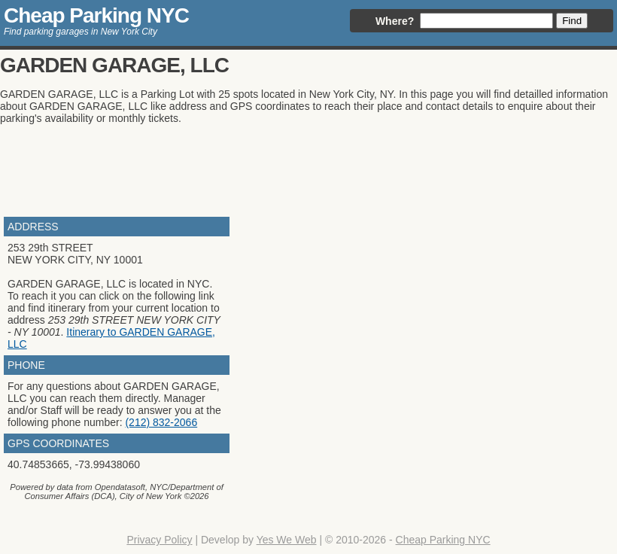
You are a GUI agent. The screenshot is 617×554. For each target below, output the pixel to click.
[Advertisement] (274, 168)
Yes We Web (287, 540)
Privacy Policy (159, 540)
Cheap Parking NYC (96, 15)
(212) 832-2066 (161, 422)
